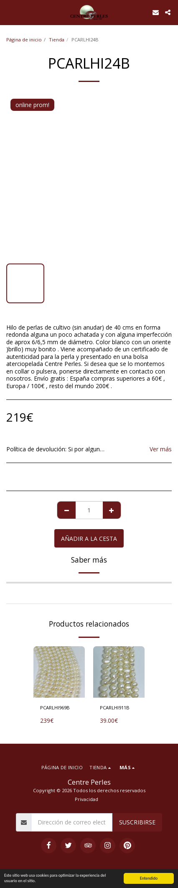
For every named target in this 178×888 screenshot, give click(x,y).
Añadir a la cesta (89, 539)
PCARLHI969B (55, 707)
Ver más (161, 449)
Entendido (149, 878)
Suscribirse (137, 822)
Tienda (56, 39)
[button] (9, 11)
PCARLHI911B (115, 707)
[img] (59, 672)
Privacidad (86, 799)
